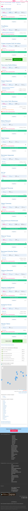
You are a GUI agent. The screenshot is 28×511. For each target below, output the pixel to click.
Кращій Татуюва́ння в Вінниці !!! (8, 32)
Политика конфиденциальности (16, 468)
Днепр (4, 403)
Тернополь (4, 417)
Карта (12, 480)
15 (10, 85)
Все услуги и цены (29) (14, 333)
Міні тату (3, 161)
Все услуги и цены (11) (14, 213)
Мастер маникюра (14, 439)
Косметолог (13, 435)
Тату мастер (13, 440)
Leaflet (19, 389)
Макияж (12, 452)
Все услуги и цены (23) (14, 280)
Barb (14, 0)
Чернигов (4, 410)
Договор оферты (13, 469)
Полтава (4, 411)
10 (10, 104)
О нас (12, 464)
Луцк (4, 418)
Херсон (4, 409)
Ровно (4, 415)
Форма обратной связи (14, 489)
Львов (4, 404)
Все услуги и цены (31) (14, 73)
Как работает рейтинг (14, 470)
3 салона (5, 4)
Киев (4, 400)
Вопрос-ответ (13, 473)
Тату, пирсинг (13, 457)
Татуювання (4, 15)
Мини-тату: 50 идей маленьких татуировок (7, 344)
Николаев (4, 407)
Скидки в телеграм (14, 481)
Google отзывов (24, 391)
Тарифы (12, 467)
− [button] (2, 368)
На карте (19, 4)
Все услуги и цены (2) (14, 180)
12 (10, 308)
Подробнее (14, 21)
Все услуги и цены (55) (14, 113)
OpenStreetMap (23, 389)
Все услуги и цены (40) (14, 297)
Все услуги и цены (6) (14, 228)
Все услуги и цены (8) (14, 165)
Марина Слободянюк (14, 288)
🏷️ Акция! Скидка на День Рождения (7, 109)
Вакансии (12, 478)
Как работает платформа (15, 465)
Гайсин (4, 396)
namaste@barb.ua (14, 488)
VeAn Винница (9, 101)
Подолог (13, 444)
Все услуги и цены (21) (14, 244)
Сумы (4, 414)
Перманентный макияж (14, 451)
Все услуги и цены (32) (14, 18)
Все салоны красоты (14, 445)
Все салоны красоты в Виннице (6, 422)
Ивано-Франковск (6, 416)
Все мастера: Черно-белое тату (5, 421)
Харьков (4, 402)
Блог (12, 474)
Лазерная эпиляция (14, 454)
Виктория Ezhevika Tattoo (14, 251)
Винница (4, 408)
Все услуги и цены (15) (14, 196)
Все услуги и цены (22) (14, 147)
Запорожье (4, 405)
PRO (2, 6)
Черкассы (4, 412)
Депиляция (13, 455)
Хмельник (4, 397)
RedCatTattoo (9, 65)
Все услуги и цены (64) (14, 130)
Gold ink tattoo (11, 43)
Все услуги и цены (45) (14, 52)
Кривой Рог (5, 406)
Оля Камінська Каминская (14, 221)
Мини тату (4, 258)
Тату (3, 179)
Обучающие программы (14, 476)
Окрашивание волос (14, 450)
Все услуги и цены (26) (14, 93)
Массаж (12, 456)
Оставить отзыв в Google (23, 392)
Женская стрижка (14, 449)
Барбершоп (13, 441)
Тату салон (13, 443)
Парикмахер (14, 438)
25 (10, 67)
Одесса (4, 401)
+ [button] (2, 367)
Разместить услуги (17, 59)
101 (10, 12)
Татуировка (4, 106)
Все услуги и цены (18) (14, 36)
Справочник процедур (14, 475)
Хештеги (12, 479)
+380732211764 (15, 491)
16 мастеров (9, 4)
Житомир (4, 413)
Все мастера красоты (14, 446)
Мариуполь (5, 419)
